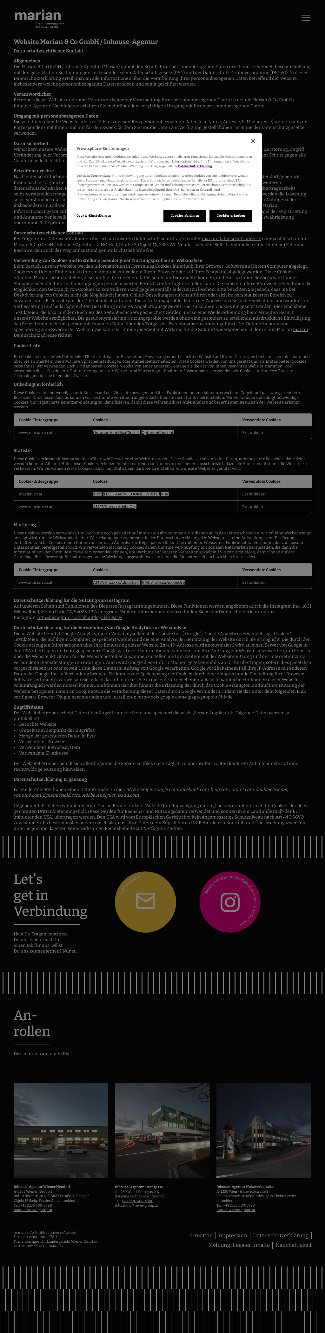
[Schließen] (253, 141)
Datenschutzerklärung (195, 166)
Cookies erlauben (231, 216)
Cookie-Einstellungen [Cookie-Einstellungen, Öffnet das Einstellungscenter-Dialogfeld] (93, 216)
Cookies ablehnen (185, 216)
